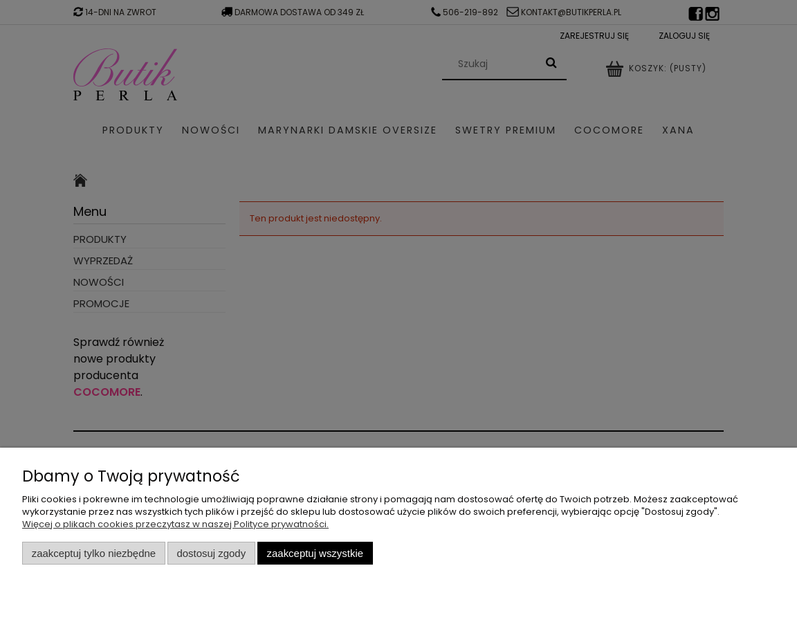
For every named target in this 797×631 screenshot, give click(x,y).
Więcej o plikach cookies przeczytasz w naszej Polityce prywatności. (175, 524)
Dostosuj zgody (211, 553)
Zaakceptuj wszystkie (315, 553)
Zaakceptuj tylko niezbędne (94, 553)
